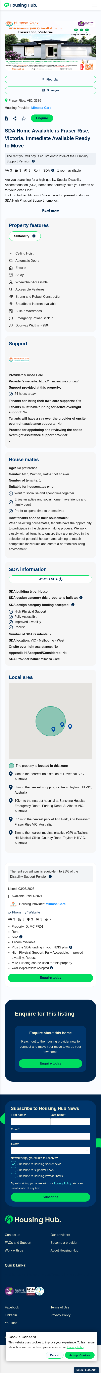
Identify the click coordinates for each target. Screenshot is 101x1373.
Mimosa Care (41, 107)
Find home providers (36, 1274)
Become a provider (64, 1242)
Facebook (12, 1307)
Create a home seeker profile (71, 1274)
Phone (14, 912)
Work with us (14, 1250)
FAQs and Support (18, 1242)
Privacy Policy (75, 1347)
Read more (50, 210)
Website (32, 912)
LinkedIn (11, 1315)
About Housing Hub (65, 1250)
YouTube (11, 1323)
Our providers (60, 1235)
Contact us (12, 1235)
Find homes (13, 1274)
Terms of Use (60, 1307)
